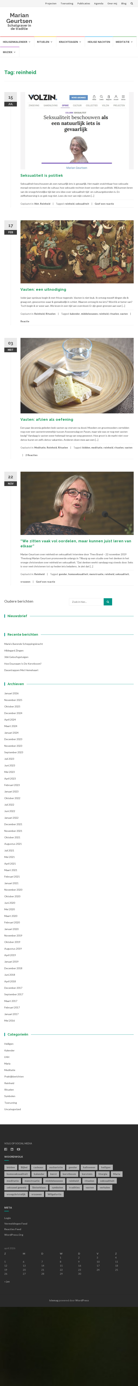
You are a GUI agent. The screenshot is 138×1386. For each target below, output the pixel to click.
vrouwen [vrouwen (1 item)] (36, 1273)
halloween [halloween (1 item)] (89, 1246)
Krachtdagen (68, 42)
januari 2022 (11, 896)
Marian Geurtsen (19, 18)
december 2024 (13, 792)
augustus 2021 (13, 922)
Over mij (112, 3)
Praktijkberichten (14, 1155)
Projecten (50, 3)
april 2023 (10, 857)
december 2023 (13, 818)
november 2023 (13, 824)
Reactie (24, 321)
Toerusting (67, 3)
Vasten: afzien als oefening (46, 419)
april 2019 (10, 1034)
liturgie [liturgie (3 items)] (102, 1253)
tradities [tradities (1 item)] (74, 1266)
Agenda (98, 3)
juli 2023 (9, 837)
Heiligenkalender (15, 42)
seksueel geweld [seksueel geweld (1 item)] (16, 1266)
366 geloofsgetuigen (16, 736)
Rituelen (43, 42)
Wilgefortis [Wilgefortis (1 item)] (54, 1273)
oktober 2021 (12, 916)
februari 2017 (12, 1086)
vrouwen (25, 581)
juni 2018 (9, 1053)
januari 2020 (11, 1007)
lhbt (36, 203)
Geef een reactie (104, 203)
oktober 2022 (12, 877)
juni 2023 (9, 844)
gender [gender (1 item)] (73, 1246)
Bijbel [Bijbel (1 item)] (24, 1246)
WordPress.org (13, 1313)
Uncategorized (12, 1188)
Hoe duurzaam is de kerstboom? (23, 742)
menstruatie (96, 574)
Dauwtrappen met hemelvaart (21, 749)
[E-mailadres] (27, 657)
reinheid (69, 203)
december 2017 (13, 1066)
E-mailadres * (18, 652)
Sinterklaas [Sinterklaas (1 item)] (39, 1266)
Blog (123, 3)
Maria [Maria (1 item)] (116, 1253)
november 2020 (13, 968)
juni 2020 (9, 981)
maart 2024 (10, 805)
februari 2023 (12, 863)
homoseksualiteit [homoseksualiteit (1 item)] (17, 1253)
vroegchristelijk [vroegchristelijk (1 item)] (16, 1273)
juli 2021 (9, 929)
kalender (75, 313)
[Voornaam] (27, 669)
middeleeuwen (89, 313)
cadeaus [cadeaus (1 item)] (38, 1246)
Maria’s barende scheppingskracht (23, 722)
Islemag (53, 1379)
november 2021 (13, 909)
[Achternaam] (27, 681)
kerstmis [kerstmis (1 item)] (87, 1253)
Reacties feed (12, 1308)
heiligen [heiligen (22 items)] (106, 1246)
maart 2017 (10, 1079)
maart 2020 (10, 994)
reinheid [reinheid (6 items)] (74, 1259)
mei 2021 (9, 936)
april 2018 (10, 1060)
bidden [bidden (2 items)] (11, 1246)
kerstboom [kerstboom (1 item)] (69, 1253)
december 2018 (13, 1047)
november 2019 (13, 1014)
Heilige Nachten (99, 42)
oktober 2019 (12, 1021)
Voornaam (16, 663)
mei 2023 (9, 850)
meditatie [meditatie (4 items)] (13, 1259)
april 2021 (10, 942)
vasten (124, 313)
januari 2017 (11, 1093)
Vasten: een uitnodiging (43, 289)
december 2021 (13, 903)
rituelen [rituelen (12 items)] (89, 1259)
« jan (7, 1360)
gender (63, 574)
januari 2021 (11, 962)
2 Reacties (32, 455)
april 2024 (10, 798)
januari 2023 (11, 870)
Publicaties (83, 3)
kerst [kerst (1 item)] (53, 1253)
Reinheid (45, 203)
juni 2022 (9, 890)
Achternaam (17, 675)
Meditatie (123, 42)
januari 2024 (11, 811)
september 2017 (13, 1073)
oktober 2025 (12, 785)
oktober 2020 (12, 975)
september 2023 (13, 831)
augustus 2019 (13, 1027)
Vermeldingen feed (15, 1302)
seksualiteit (82, 203)
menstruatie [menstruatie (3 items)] (32, 1259)
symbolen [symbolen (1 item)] (57, 1266)
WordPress (82, 1379)
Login (7, 1297)
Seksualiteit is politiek (41, 175)
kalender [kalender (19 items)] (39, 1253)
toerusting (10, 1181)
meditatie (96, 447)
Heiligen (8, 1122)
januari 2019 (11, 1040)
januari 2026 (11, 772)
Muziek (7, 52)
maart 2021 (10, 949)
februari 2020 (12, 1001)
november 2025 (13, 778)
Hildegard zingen (14, 729)
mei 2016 (9, 1099)
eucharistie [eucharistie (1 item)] (56, 1246)
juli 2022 (9, 883)
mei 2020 (9, 988)
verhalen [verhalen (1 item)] (105, 1266)
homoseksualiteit (78, 574)
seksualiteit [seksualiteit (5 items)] (107, 1259)
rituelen (114, 313)
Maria (7, 1142)
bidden (86, 447)
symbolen (9, 1175)
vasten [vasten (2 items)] (90, 1266)
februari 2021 (12, 955)
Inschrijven (26, 690)
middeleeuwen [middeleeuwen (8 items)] (54, 1259)
